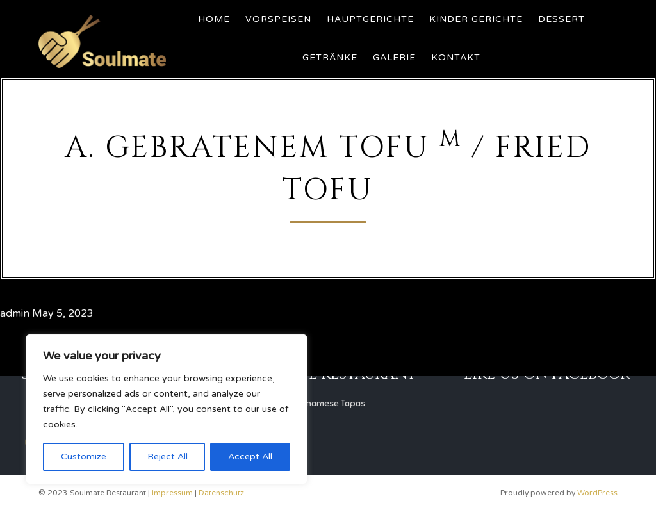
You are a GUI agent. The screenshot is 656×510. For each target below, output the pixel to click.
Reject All (167, 456)
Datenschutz (221, 492)
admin (14, 313)
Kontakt (455, 57)
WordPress (597, 492)
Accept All (250, 456)
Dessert (561, 18)
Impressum (172, 492)
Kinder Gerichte (476, 18)
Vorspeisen (278, 18)
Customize (83, 456)
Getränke (329, 57)
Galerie (394, 57)
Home (214, 18)
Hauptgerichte (370, 18)
